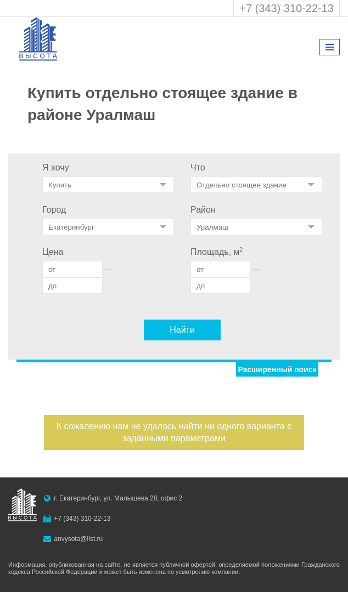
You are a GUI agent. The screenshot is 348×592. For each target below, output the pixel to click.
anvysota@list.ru (78, 539)
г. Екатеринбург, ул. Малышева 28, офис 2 (118, 498)
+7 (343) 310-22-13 (286, 8)
